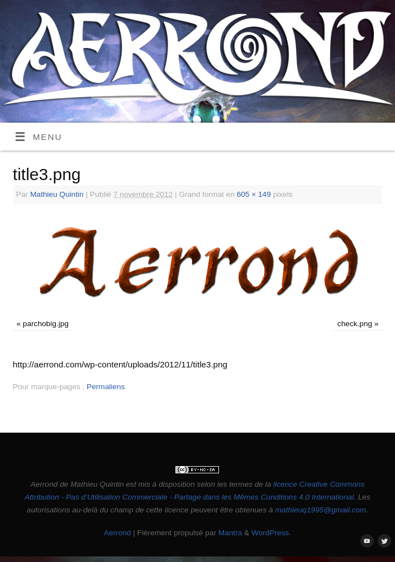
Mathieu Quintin (57, 194)
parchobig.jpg (46, 323)
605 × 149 (254, 194)
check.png (354, 323)
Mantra (230, 533)
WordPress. (271, 533)
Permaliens (106, 386)
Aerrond (117, 533)
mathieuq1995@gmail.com (320, 510)
